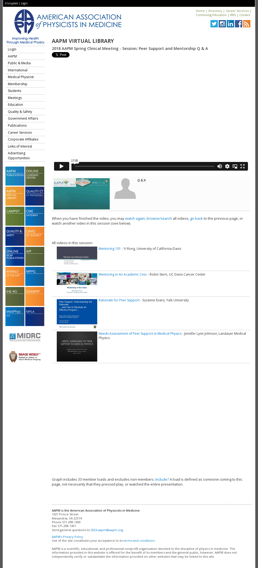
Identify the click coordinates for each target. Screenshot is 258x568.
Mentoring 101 (110, 248)
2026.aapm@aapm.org (107, 530)
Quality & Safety (20, 111)
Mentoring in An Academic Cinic (123, 274)
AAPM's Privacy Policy (67, 537)
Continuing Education (211, 15)
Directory (215, 11)
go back (196, 218)
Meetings (15, 97)
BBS (233, 15)
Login (24, 3)
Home (200, 11)
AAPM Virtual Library (83, 40)
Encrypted (11, 3)
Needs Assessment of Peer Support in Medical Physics (140, 333)
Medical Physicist (21, 77)
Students (14, 90)
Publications (17, 125)
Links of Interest (20, 146)
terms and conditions (139, 540)
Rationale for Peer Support (119, 300)
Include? (162, 479)
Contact (244, 15)
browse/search (159, 218)
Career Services (237, 11)
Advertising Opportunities (19, 155)
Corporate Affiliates (23, 139)
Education (15, 104)
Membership (17, 84)
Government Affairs (23, 118)
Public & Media (19, 63)
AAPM (12, 56)
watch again (135, 218)
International (17, 70)
